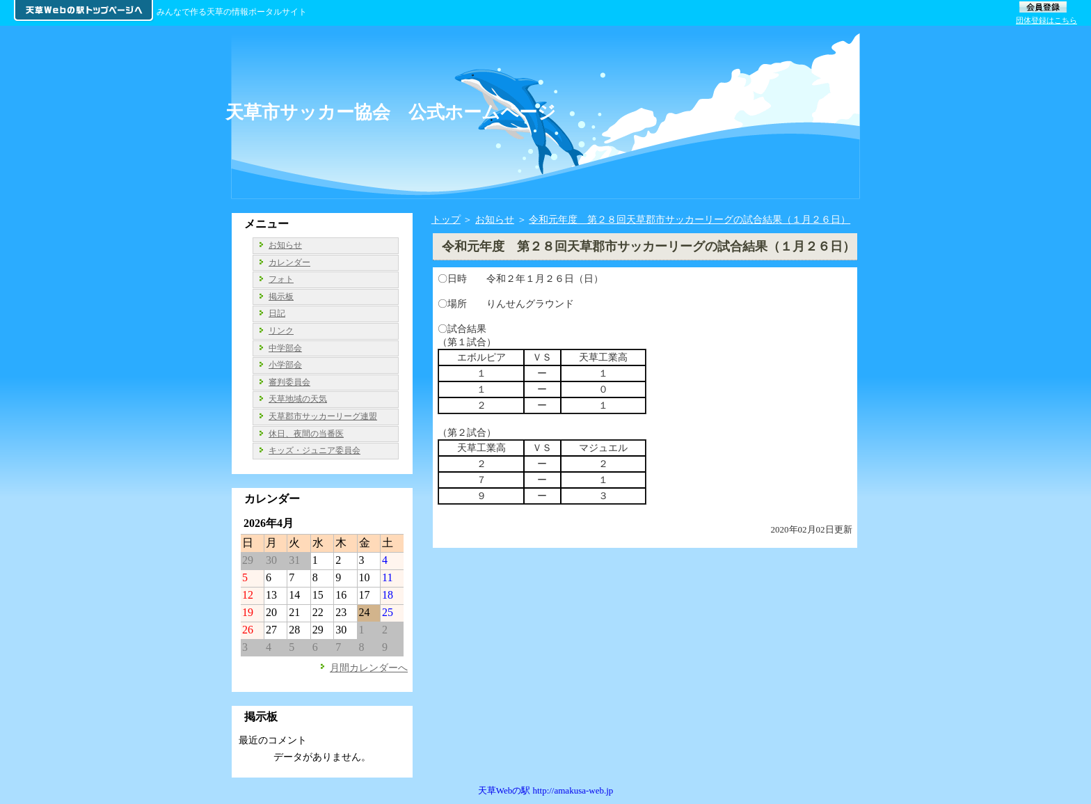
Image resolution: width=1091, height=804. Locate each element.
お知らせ (494, 219)
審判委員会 (289, 382)
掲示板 (281, 296)
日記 (277, 313)
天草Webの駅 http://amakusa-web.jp (546, 790)
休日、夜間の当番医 (306, 434)
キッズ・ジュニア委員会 (314, 450)
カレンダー (289, 262)
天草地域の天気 (298, 399)
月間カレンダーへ (369, 667)
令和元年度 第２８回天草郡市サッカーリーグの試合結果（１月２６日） (689, 219)
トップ (446, 219)
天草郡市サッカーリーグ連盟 (323, 416)
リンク (281, 331)
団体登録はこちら (1046, 20)
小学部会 (285, 365)
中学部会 (285, 348)
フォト (281, 279)
